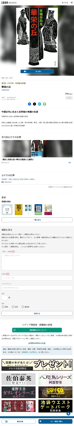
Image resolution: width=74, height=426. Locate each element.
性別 (3, 303)
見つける (65, 2)
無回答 (27, 307)
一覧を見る (37, 220)
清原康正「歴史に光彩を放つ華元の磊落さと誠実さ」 (19, 179)
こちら (22, 246)
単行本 (11, 78)
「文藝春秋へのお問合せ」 (29, 352)
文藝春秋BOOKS (8, 2)
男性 (6, 307)
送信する (37, 313)
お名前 (4, 274)
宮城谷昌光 (5, 90)
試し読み (38, 71)
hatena (39, 104)
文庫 (6, 78)
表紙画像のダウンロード (37, 330)
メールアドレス (6, 284)
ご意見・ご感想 (6, 251)
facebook (29, 104)
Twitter (34, 104)
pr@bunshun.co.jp (37, 343)
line (44, 104)
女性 (16, 307)
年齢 (3, 293)
